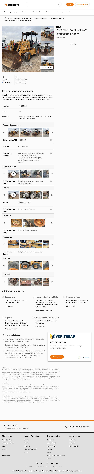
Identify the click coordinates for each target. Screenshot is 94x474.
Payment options (11, 329)
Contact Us (85, 426)
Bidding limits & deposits (31, 449)
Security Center (6, 455)
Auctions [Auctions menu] (26, 12)
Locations (69, 12)
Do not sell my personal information (57, 467)
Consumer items (51, 443)
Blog (3, 452)
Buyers (26, 440)
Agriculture (50, 449)
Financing (60, 12)
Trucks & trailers (51, 446)
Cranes (49, 458)
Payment (27, 452)
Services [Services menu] (50, 12)
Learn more (83, 357)
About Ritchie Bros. (7, 440)
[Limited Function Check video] (51, 181)
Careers (4, 449)
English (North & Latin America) (18, 428)
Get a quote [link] (56, 357)
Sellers (26, 443)
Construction (50, 440)
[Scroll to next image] (52, 132)
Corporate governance (8, 443)
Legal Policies (41, 467)
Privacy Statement (30, 467)
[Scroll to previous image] (4, 132)
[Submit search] (59, 4)
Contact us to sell (73, 446)
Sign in (70, 4)
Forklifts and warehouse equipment (56, 455)
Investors (4, 446)
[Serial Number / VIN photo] (51, 140)
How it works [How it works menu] (38, 12)
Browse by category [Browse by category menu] (11, 12)
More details (70, 306)
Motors (49, 452)
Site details (9, 306)
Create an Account (82, 4)
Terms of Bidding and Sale (45, 311)
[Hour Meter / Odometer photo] (51, 153)
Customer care (73, 440)
